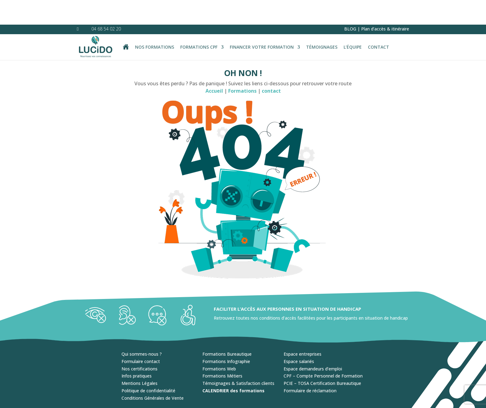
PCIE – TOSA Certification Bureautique (322, 359)
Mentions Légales (139, 359)
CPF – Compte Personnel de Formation (323, 351)
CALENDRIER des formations (233, 366)
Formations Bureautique (227, 329)
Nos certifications (139, 344)
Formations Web (219, 344)
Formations (243, 66)
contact (271, 66)
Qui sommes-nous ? (141, 329)
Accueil (214, 66)
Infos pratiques (136, 351)
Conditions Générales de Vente (152, 373)
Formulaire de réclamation (310, 366)
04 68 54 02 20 (106, 4)
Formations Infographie (226, 337)
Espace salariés (299, 337)
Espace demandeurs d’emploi (313, 344)
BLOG (350, 4)
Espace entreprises (302, 329)
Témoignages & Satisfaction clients (238, 359)
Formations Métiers (222, 351)
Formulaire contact (140, 337)
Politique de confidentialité (148, 366)
